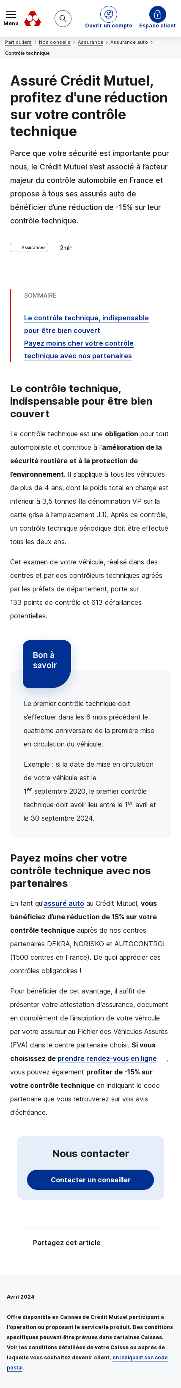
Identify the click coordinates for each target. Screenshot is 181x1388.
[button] (108, 18)
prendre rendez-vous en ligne (107, 1058)
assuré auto (64, 903)
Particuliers (18, 42)
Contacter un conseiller (91, 1180)
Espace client (157, 25)
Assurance (90, 42)
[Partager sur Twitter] (123, 1244)
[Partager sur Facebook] (143, 1244)
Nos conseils (55, 42)
